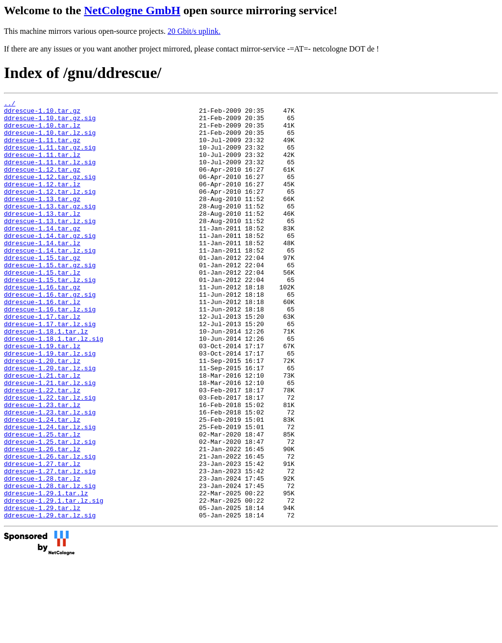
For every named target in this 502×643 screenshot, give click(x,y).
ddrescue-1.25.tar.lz (42, 501)
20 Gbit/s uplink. (194, 31)
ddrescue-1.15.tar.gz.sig (50, 298)
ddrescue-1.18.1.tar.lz (46, 378)
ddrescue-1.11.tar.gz (42, 148)
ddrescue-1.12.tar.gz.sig (50, 192)
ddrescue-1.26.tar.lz (42, 519)
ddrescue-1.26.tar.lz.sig (50, 528)
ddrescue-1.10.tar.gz (42, 113)
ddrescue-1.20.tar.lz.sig (50, 422)
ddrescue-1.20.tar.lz (42, 413)
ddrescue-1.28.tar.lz (42, 554)
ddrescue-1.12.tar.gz (42, 184)
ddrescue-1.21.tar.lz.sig (50, 440)
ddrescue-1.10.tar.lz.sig (50, 139)
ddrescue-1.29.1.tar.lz (46, 572)
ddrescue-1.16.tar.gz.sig (50, 334)
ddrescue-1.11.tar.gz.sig (50, 157)
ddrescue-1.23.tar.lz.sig (50, 475)
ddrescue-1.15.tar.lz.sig (50, 316)
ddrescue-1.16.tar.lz (42, 342)
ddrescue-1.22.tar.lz (42, 448)
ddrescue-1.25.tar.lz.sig (50, 510)
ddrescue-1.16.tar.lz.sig (50, 351)
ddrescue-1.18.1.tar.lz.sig (53, 387)
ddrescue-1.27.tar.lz (42, 537)
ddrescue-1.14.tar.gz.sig (50, 263)
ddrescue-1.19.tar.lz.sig (50, 404)
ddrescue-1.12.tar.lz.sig (50, 210)
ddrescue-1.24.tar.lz (42, 484)
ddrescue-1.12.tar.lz (42, 201)
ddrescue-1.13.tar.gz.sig (50, 228)
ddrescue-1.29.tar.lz (42, 590)
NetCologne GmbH (132, 10)
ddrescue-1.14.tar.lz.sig (50, 281)
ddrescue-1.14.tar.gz (42, 254)
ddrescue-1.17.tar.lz (42, 360)
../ (9, 104)
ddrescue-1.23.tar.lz (42, 466)
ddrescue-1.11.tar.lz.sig (50, 175)
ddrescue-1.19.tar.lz (42, 395)
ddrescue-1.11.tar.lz (42, 166)
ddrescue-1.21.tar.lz (42, 431)
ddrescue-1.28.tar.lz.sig (50, 563)
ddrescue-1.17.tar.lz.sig (50, 369)
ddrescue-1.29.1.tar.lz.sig (53, 581)
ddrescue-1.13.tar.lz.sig (50, 245)
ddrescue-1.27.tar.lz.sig (50, 545)
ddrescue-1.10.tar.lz (42, 131)
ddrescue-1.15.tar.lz (42, 307)
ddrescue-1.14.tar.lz (42, 272)
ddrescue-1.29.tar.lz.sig (50, 598)
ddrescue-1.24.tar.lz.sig (50, 493)
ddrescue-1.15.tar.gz (42, 289)
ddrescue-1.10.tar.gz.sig (50, 122)
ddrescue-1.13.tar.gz (42, 219)
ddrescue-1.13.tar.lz (42, 236)
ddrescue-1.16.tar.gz (42, 325)
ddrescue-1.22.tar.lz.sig (50, 457)
